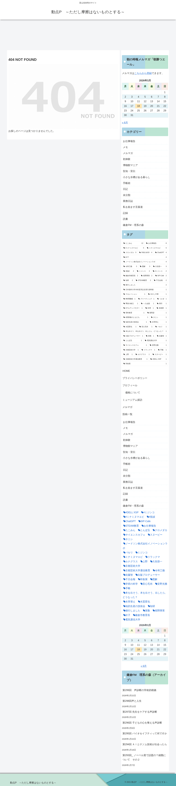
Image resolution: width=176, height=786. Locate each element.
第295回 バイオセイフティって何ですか (145, 733)
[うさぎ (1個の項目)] (162, 299)
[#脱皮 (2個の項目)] (128, 271)
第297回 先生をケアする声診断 (140, 711)
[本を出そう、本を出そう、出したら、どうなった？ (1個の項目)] (145, 331)
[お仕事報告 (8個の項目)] (156, 243)
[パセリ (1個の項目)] (161, 327)
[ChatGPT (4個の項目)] (161, 253)
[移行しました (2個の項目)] (145, 285)
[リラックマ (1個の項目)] (148, 350)
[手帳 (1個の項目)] (162, 350)
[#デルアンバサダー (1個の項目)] (133, 308)
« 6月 (125, 122)
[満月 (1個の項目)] (162, 304)
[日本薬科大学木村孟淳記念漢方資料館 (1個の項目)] (145, 290)
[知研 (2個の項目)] (128, 280)
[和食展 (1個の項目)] (145, 364)
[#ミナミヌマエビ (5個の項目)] (133, 248)
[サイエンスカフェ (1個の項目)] (135, 345)
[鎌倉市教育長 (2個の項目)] (130, 276)
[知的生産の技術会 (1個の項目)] (135, 322)
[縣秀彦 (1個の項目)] (157, 313)
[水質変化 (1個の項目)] (130, 327)
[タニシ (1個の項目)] (159, 317)
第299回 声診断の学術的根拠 (139, 690)
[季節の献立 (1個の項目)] (130, 304)
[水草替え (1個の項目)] (158, 322)
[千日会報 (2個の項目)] (160, 280)
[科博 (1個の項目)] (149, 308)
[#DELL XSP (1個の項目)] (158, 359)
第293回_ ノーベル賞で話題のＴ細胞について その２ (144, 757)
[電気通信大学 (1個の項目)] (156, 341)
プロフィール (130, 385)
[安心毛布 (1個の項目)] (146, 327)
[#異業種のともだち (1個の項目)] (135, 317)
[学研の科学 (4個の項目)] (145, 253)
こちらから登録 (143, 73)
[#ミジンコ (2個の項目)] (160, 271)
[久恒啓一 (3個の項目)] (160, 266)
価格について (132, 392)
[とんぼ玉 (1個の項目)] (132, 341)
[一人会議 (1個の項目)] (147, 304)
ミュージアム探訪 (132, 400)
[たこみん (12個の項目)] (133, 243)
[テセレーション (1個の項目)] (134, 294)
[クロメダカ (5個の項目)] (130, 253)
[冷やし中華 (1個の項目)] (157, 294)
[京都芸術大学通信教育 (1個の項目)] (135, 359)
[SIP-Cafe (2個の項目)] (161, 276)
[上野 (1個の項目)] (128, 354)
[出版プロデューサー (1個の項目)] (133, 336)
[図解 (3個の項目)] (145, 266)
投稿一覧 (127, 414)
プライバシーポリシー (135, 378)
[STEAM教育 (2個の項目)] (143, 280)
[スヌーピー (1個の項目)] (159, 354)
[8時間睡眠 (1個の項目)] (129, 299)
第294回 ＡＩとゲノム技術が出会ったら (145, 744)
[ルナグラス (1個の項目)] (142, 354)
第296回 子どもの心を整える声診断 (142, 722)
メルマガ (127, 407)
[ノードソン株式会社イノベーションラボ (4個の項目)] (145, 262)
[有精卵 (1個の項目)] (162, 308)
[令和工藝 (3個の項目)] (130, 266)
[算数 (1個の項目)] (150, 336)
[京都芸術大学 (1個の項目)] (131, 350)
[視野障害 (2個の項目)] (147, 276)
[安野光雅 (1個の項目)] (158, 345)
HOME (126, 371)
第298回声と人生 (132, 701)
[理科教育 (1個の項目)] (134, 313)
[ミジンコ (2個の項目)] (143, 271)
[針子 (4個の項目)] (145, 257)
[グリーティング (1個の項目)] (146, 299)
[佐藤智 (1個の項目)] (162, 336)
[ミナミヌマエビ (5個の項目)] (157, 248)
